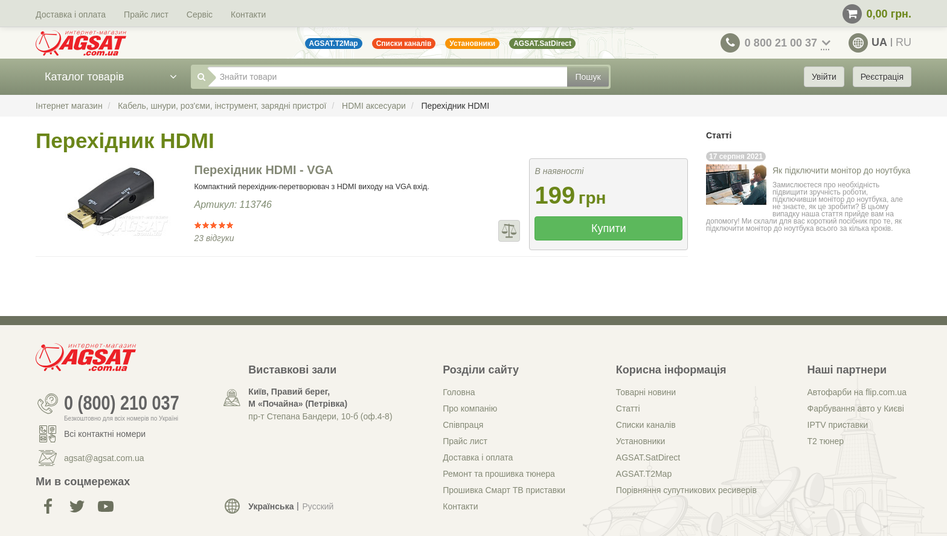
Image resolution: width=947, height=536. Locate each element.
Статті (628, 408)
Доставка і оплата (71, 14)
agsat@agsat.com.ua (104, 458)
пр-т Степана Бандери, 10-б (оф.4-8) (320, 416)
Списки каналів (646, 425)
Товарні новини (646, 392)
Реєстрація (882, 77)
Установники (640, 441)
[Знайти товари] (387, 76)
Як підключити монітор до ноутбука (841, 170)
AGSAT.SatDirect (648, 457)
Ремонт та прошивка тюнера (499, 474)
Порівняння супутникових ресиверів (686, 490)
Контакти (248, 14)
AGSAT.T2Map (644, 474)
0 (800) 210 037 (121, 403)
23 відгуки (214, 238)
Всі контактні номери (105, 434)
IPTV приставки (837, 425)
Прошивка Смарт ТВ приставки (504, 490)
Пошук (587, 77)
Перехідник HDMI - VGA (263, 169)
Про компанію (470, 408)
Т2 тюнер (825, 441)
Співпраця (463, 425)
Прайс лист (146, 14)
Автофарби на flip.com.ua (857, 392)
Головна (459, 392)
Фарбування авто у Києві (855, 408)
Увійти (824, 77)
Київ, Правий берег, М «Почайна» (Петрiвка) (297, 397)
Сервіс (200, 14)
